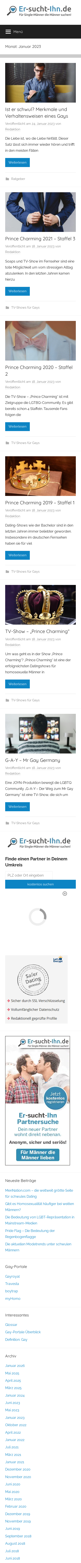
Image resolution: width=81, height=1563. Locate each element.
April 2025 (13, 1381)
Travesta (12, 1284)
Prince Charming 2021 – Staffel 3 (40, 239)
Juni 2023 (12, 1403)
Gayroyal (12, 1276)
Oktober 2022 (15, 1425)
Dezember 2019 (17, 1514)
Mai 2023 (12, 1410)
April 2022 (13, 1432)
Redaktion (12, 129)
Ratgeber (18, 179)
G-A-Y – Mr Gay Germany (32, 760)
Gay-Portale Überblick (23, 1332)
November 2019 (18, 1521)
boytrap (11, 1291)
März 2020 (13, 1499)
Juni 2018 (12, 1558)
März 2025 (13, 1388)
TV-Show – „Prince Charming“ (37, 631)
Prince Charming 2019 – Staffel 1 (40, 503)
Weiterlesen (17, 162)
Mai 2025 (12, 1373)
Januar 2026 (15, 1366)
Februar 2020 (15, 1506)
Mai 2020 (12, 1492)
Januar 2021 (14, 1462)
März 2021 (13, 1455)
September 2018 (18, 1536)
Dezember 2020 (17, 1469)
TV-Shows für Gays (25, 307)
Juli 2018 (12, 1551)
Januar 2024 (15, 1395)
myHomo (13, 1299)
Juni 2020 (12, 1484)
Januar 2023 (15, 1418)
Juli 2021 (12, 1447)
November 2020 (18, 1477)
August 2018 (15, 1543)
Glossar (11, 1325)
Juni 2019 (12, 1529)
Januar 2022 (14, 1440)
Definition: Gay (16, 1340)
